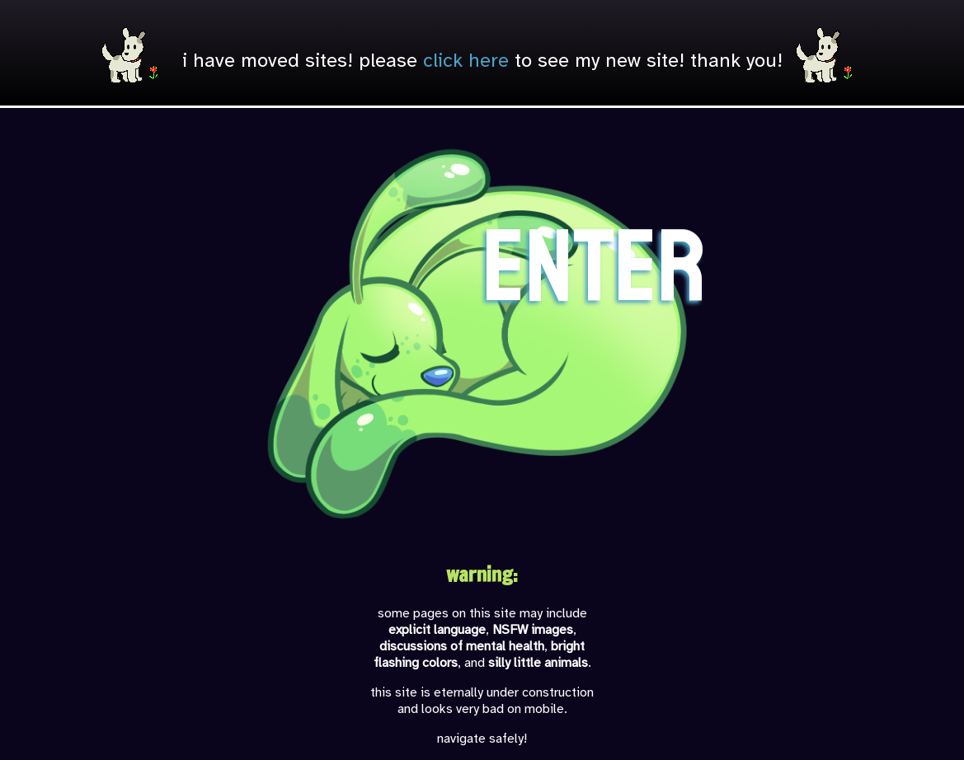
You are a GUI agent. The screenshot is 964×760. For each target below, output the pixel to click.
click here (466, 60)
